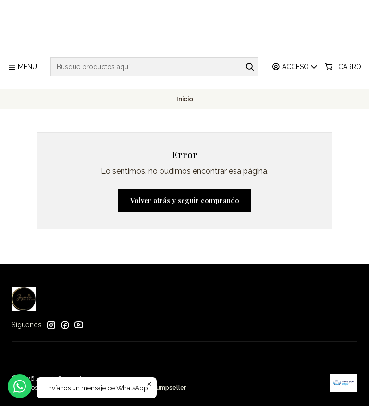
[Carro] (343, 67)
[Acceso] (295, 67)
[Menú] (22, 67)
